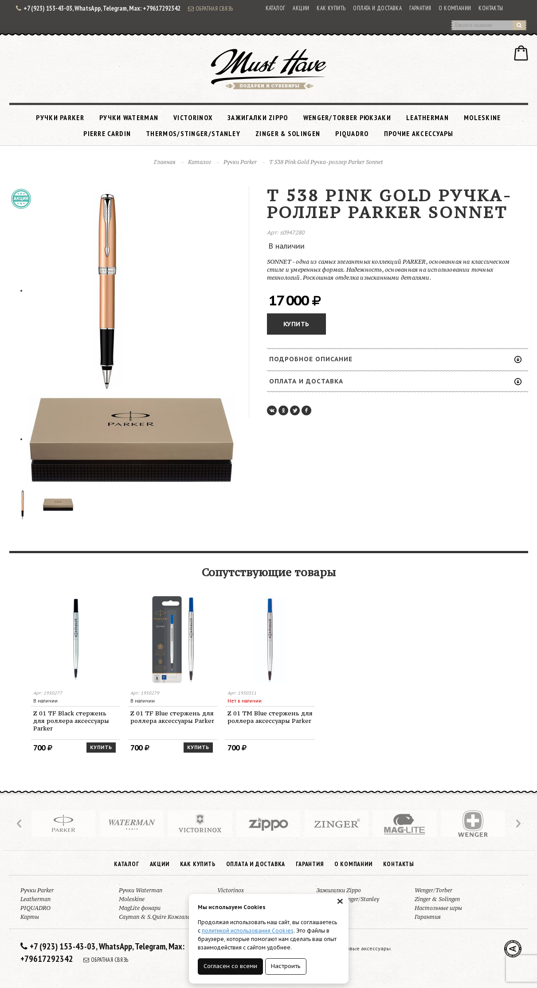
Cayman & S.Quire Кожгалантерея (164, 917)
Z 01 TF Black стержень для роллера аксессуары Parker (71, 720)
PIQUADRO (351, 133)
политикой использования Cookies (248, 930)
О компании (455, 8)
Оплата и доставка (377, 8)
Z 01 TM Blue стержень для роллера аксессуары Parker (270, 717)
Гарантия (420, 8)
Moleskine (482, 117)
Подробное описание (395, 359)
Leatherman (427, 117)
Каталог (276, 8)
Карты (29, 917)
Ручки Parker (60, 117)
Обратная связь (210, 8)
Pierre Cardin (107, 133)
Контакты (490, 8)
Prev (20, 823)
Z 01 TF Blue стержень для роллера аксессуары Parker (172, 717)
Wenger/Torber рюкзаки (347, 117)
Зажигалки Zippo (257, 117)
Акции (301, 8)
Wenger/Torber (433, 890)
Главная (165, 162)
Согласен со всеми (230, 966)
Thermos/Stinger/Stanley (193, 133)
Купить (296, 324)
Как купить (331, 8)
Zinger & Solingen (287, 133)
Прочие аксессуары (419, 133)
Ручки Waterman (128, 117)
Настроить (286, 966)
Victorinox (192, 117)
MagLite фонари (140, 908)
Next (517, 823)
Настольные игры (438, 908)
